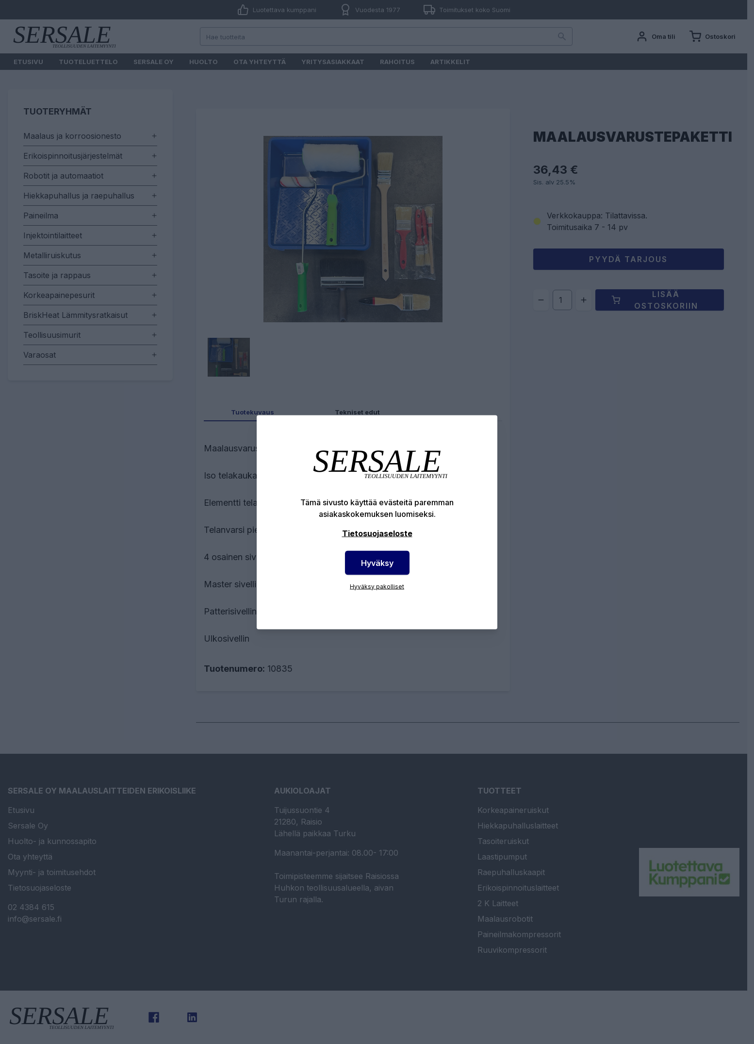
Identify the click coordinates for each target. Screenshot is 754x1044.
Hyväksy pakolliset (377, 586)
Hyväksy (377, 562)
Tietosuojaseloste (377, 533)
